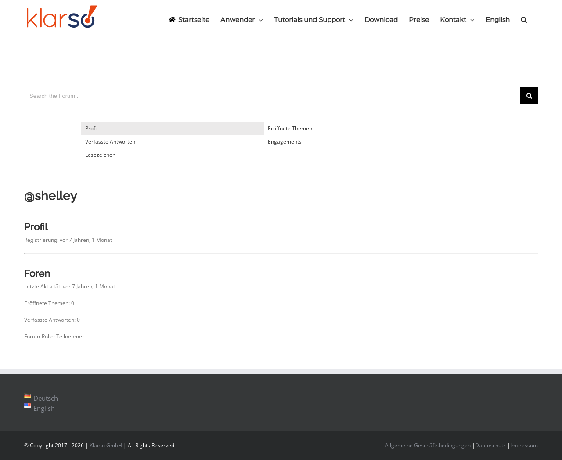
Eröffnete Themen (290, 128)
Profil (91, 128)
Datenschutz (490, 445)
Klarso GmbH (106, 445)
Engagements (285, 141)
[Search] (524, 19)
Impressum (524, 445)
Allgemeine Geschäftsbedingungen (428, 445)
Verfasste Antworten (110, 141)
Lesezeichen (100, 154)
